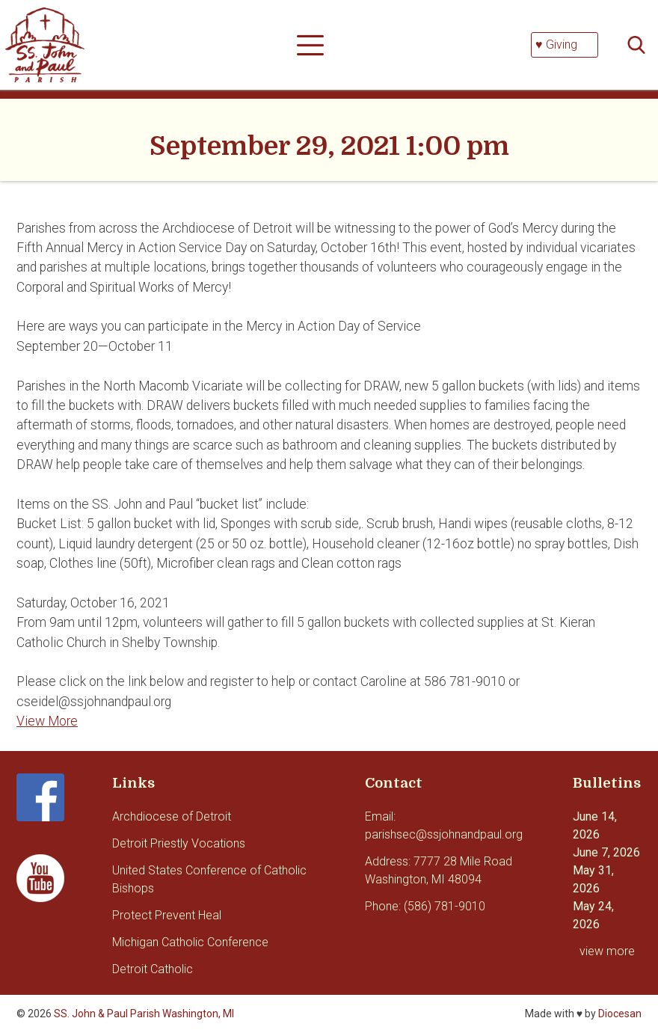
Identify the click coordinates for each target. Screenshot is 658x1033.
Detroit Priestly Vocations (178, 843)
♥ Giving (556, 44)
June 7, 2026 (606, 852)
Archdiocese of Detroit (171, 816)
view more (607, 951)
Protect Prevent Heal (166, 915)
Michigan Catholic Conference (190, 942)
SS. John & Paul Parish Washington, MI (144, 1014)
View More (47, 721)
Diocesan (620, 1014)
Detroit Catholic (152, 969)
